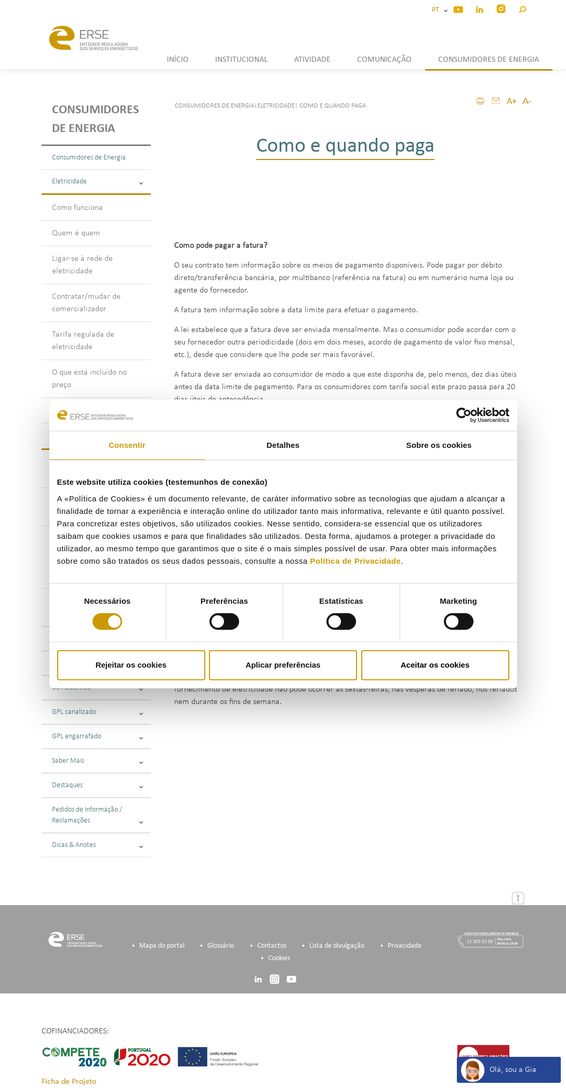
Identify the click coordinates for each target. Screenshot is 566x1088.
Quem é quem (76, 233)
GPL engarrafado (97, 736)
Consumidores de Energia (89, 158)
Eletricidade (97, 181)
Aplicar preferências (282, 664)
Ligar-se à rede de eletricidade (82, 265)
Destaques (97, 785)
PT (437, 10)
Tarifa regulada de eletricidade (83, 340)
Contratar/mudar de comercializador (86, 303)
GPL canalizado (97, 712)
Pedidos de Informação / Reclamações (97, 815)
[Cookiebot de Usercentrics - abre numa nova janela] (463, 415)
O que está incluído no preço (89, 378)
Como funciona (77, 208)
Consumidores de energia (95, 119)
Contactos (271, 946)
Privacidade (405, 946)
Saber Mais (97, 761)
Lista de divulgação (336, 946)
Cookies (279, 958)
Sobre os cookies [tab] (439, 445)
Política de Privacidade (355, 560)
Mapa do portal (162, 946)
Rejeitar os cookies (131, 664)
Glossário (220, 946)
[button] (522, 8)
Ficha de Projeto (69, 1082)
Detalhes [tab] (283, 445)
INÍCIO (178, 60)
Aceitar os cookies (435, 664)
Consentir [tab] (127, 445)
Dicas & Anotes (97, 845)
